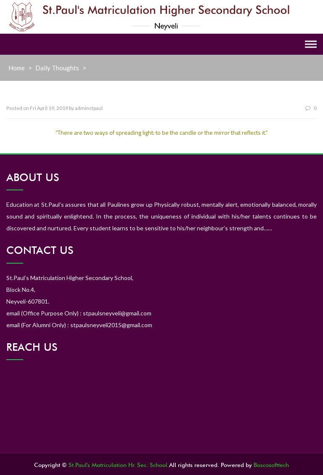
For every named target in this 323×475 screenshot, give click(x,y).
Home (16, 68)
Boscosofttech (271, 465)
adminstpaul (89, 108)
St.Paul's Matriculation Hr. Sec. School (118, 465)
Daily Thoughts (57, 68)
